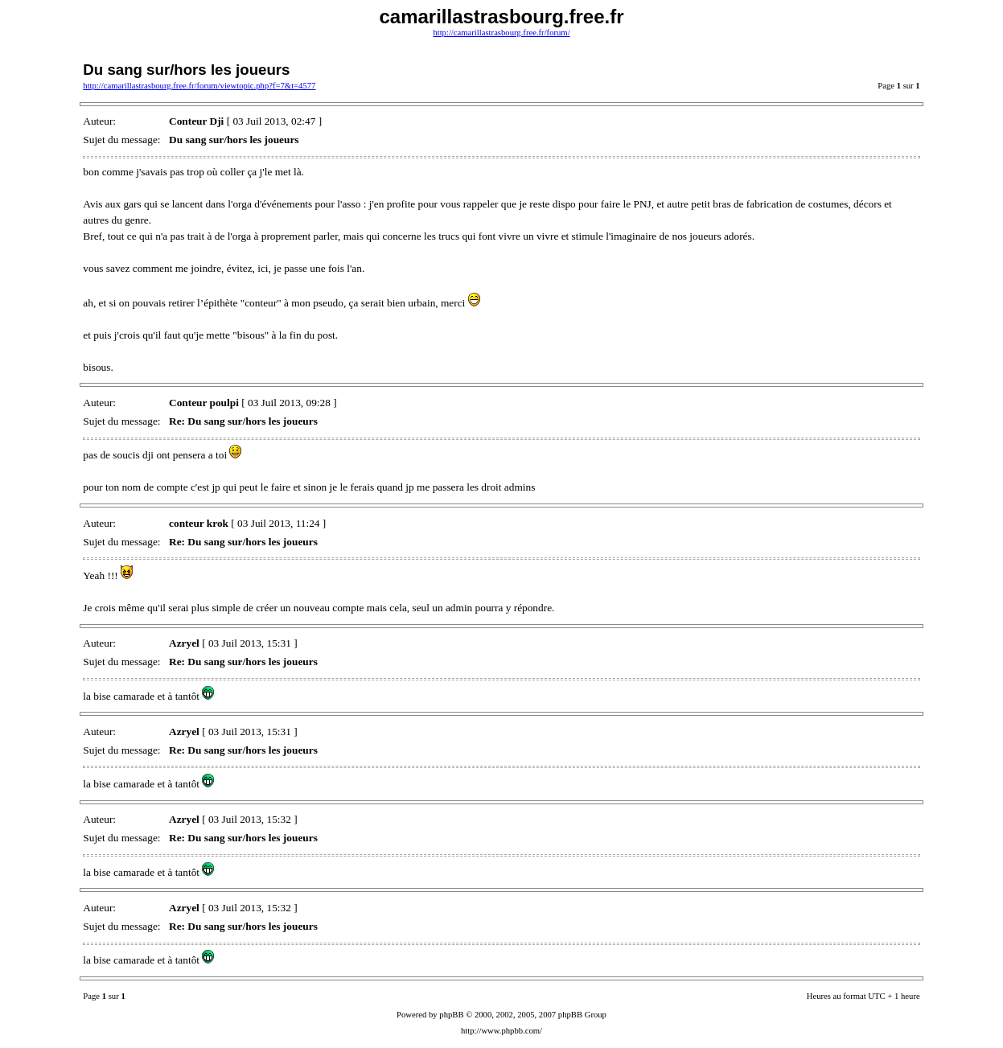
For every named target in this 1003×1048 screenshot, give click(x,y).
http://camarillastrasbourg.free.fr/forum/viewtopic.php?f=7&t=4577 (199, 85)
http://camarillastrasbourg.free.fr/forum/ (501, 32)
